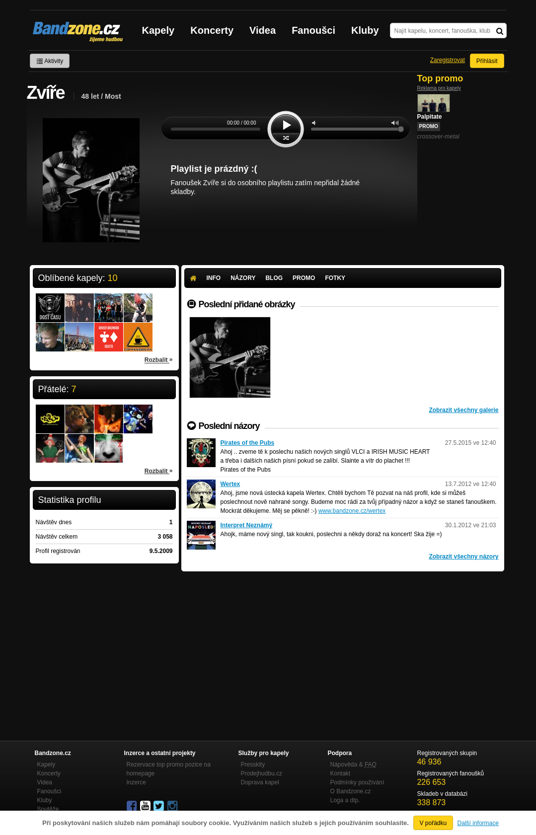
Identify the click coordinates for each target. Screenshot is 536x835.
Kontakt (340, 773)
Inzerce (136, 782)
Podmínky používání (357, 782)
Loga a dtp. (345, 800)
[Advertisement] (342, 645)
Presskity (253, 764)
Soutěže (48, 809)
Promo (304, 278)
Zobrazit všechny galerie (463, 410)
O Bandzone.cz (350, 791)
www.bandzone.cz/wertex (351, 510)
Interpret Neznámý (247, 525)
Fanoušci (313, 30)
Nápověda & (353, 764)
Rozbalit (159, 359)
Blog (274, 278)
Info (214, 278)
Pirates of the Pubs (248, 442)
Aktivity (50, 61)
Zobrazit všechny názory (463, 556)
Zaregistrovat (447, 60)
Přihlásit (487, 61)
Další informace (478, 823)
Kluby (365, 30)
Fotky (335, 278)
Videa (262, 30)
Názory (242, 278)
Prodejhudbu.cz (261, 773)
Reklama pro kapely (439, 88)
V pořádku (433, 823)
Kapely (158, 30)
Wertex (230, 484)
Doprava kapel (260, 782)
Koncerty (211, 30)
